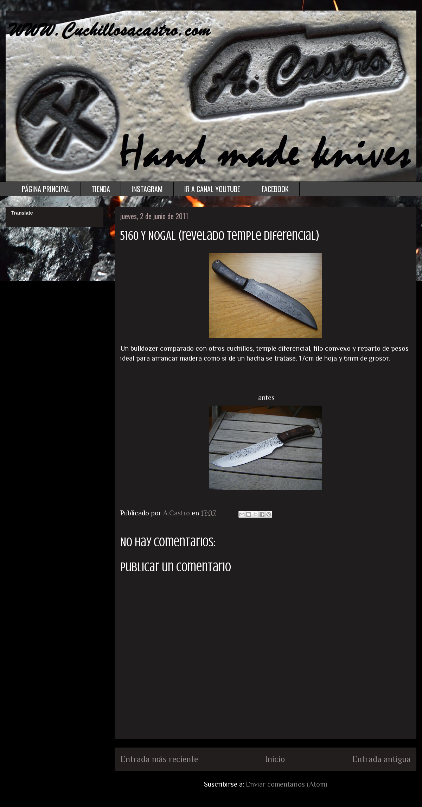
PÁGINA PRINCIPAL (46, 189)
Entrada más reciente (159, 759)
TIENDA (100, 189)
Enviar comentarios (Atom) (286, 784)
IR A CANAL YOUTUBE (212, 189)
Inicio (275, 759)
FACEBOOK (275, 189)
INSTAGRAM (147, 189)
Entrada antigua (381, 759)
